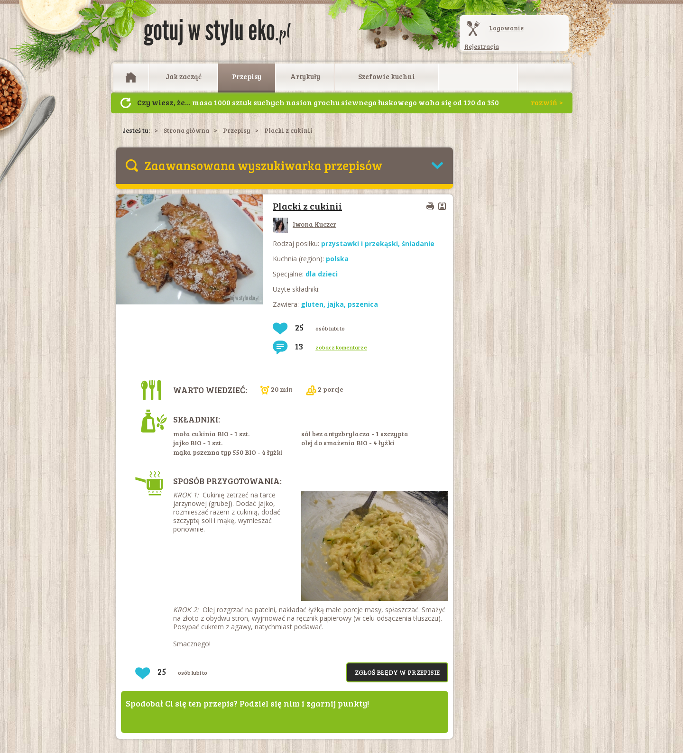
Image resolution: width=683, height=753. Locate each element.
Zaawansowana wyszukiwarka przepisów (263, 165)
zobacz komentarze (341, 347)
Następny (125, 103)
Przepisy (246, 76)
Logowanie (506, 28)
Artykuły (305, 76)
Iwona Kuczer (304, 224)
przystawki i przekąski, (361, 243)
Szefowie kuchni (386, 76)
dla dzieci (321, 273)
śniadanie (418, 243)
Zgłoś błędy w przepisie (397, 672)
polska (337, 258)
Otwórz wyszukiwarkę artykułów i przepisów (544, 77)
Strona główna (186, 130)
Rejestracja (481, 46)
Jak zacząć (184, 76)
